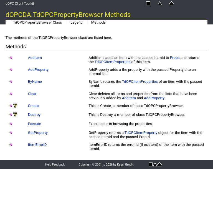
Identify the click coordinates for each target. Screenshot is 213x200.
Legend (76, 22)
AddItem (35, 58)
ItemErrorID (37, 144)
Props (175, 58)
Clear (32, 94)
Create (33, 106)
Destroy (34, 114)
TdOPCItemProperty (141, 133)
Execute (34, 124)
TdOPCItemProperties (112, 62)
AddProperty (38, 70)
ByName (35, 81)
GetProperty (38, 133)
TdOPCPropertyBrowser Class (37, 22)
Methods (98, 22)
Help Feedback (55, 164)
